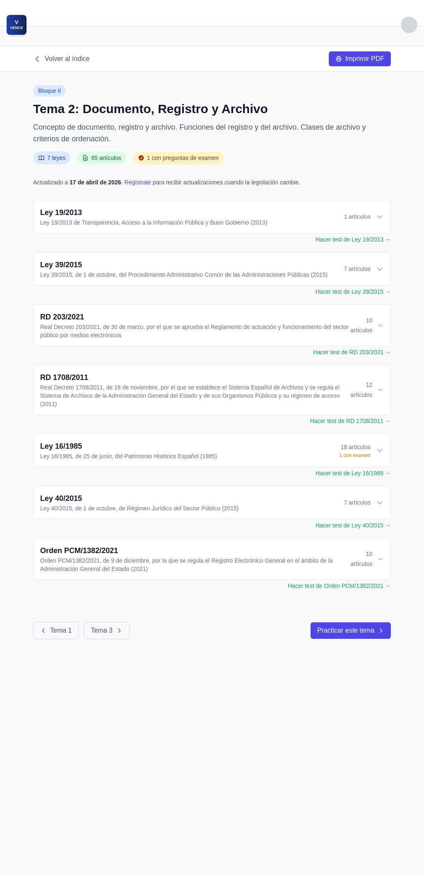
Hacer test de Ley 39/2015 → (353, 291)
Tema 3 (106, 630)
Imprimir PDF (359, 58)
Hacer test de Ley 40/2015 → (353, 525)
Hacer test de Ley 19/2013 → (353, 239)
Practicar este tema (350, 630)
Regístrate (137, 182)
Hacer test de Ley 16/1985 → (353, 473)
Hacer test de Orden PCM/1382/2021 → (339, 586)
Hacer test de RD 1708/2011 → (350, 421)
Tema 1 (56, 630)
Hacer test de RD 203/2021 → (352, 352)
